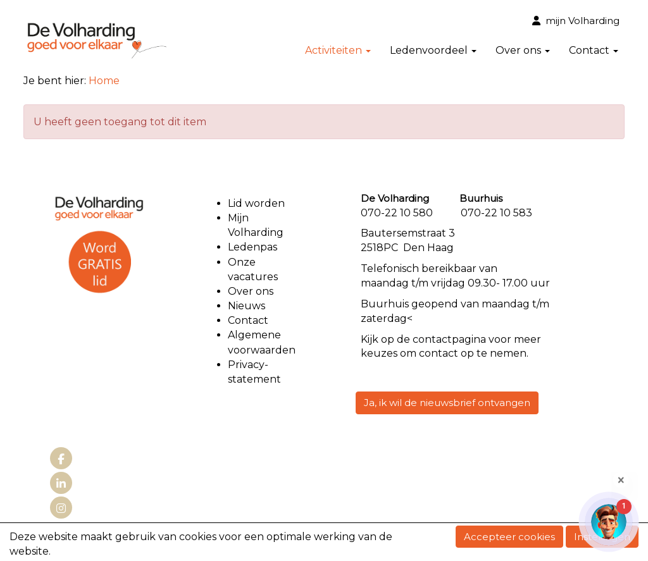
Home (104, 81)
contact (432, 339)
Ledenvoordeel (433, 50)
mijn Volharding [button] (576, 21)
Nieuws (246, 306)
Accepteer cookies (509, 537)
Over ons (522, 50)
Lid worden (256, 203)
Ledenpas (252, 247)
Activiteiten (338, 50)
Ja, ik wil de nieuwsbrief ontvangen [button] (447, 403)
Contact (593, 50)
